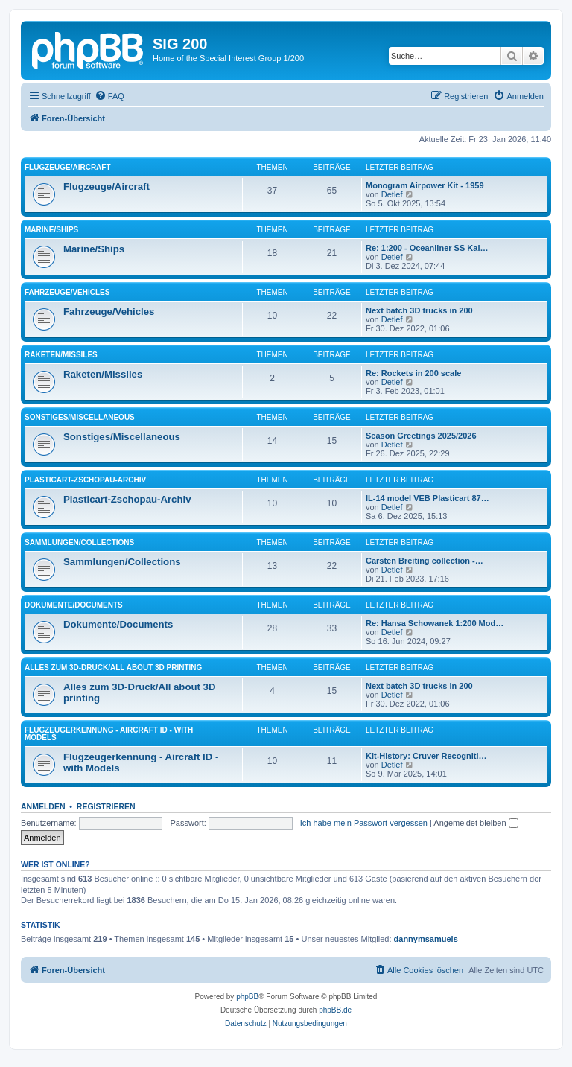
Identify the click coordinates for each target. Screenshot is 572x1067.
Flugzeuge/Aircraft (68, 167)
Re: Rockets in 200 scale (413, 373)
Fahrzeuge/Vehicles (67, 292)
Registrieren (106, 806)
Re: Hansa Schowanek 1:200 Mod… (434, 623)
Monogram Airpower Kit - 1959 (425, 185)
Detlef (392, 194)
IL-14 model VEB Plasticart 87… (427, 498)
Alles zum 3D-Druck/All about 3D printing (113, 667)
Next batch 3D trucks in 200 (419, 310)
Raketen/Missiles (61, 355)
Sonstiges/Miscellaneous (80, 417)
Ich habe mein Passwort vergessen (364, 822)
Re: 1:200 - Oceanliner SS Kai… (427, 247)
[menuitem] (109, 96)
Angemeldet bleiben (475, 822)
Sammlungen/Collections (79, 542)
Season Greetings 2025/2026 (421, 435)
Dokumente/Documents (74, 605)
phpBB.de (335, 1010)
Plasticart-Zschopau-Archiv (85, 480)
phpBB (247, 997)
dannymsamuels (426, 938)
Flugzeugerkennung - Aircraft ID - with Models (109, 734)
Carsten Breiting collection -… (424, 560)
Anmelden (43, 806)
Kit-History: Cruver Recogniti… (426, 755)
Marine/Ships (51, 230)
